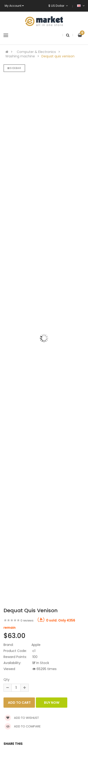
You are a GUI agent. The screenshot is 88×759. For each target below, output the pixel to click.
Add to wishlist (22, 718)
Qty (6, 679)
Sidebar (14, 68)
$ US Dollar (58, 5)
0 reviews (27, 620)
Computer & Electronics (36, 51)
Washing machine (20, 56)
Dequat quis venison (57, 56)
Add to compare (23, 726)
